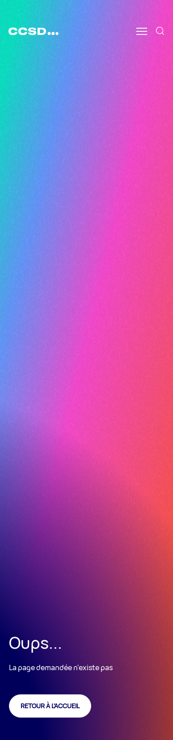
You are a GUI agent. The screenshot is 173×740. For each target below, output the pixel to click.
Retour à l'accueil (50, 706)
